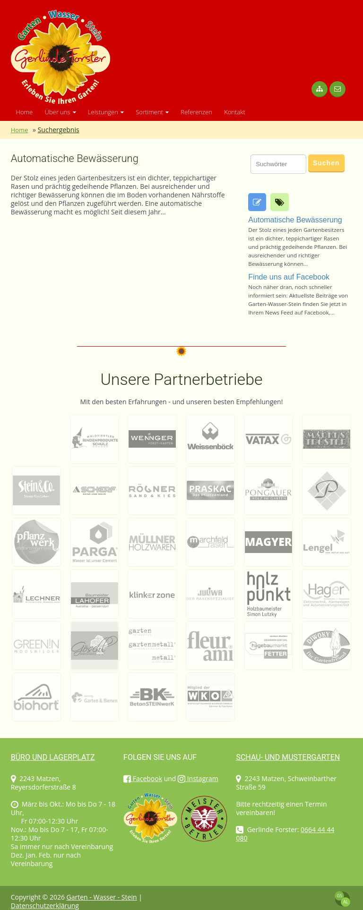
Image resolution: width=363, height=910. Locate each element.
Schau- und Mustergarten (288, 757)
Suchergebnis (58, 129)
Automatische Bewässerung (74, 158)
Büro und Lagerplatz (53, 757)
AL (345, 902)
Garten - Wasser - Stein (102, 897)
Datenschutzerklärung (45, 905)
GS (339, 896)
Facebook (142, 778)
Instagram (198, 778)
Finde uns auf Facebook (288, 277)
